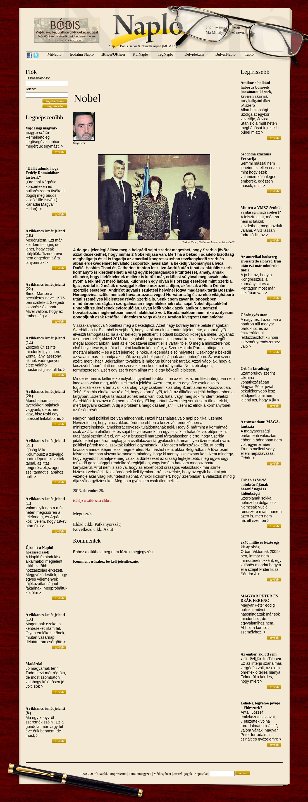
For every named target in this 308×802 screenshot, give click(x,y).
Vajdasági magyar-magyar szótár (41, 130)
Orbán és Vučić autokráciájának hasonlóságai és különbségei (254, 487)
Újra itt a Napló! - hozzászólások (41, 550)
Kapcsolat (201, 774)
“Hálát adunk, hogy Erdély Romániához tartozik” (42, 172)
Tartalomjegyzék (140, 774)
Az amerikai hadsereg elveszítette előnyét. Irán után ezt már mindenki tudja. (261, 263)
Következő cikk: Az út (93, 529)
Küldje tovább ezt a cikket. (92, 501)
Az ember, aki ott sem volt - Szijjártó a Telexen (261, 656)
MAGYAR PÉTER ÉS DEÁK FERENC (259, 598)
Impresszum (118, 774)
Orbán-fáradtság (255, 368)
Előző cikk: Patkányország (97, 524)
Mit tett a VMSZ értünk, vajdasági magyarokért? (261, 210)
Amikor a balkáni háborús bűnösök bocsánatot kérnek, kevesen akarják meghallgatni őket (257, 92)
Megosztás (82, 513)
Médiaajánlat (162, 774)
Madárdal (34, 664)
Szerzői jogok (182, 774)
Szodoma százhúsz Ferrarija (256, 156)
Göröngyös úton (254, 315)
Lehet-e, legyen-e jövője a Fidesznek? (260, 705)
